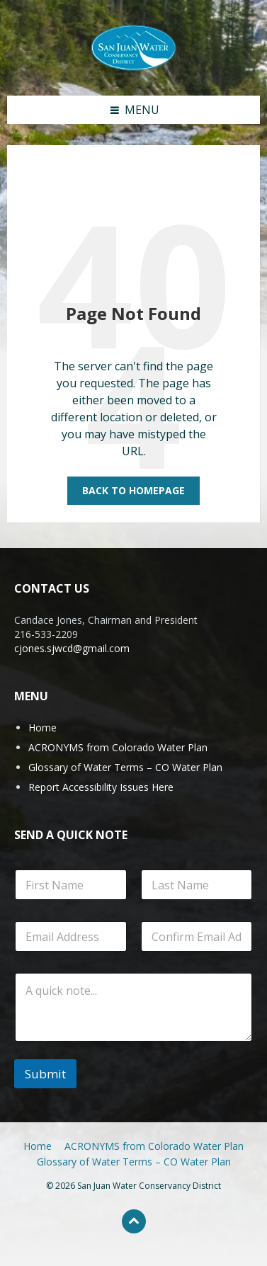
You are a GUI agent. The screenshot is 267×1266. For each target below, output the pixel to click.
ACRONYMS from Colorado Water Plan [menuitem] (154, 1146)
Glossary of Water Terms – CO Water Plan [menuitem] (134, 1161)
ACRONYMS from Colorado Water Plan (118, 747)
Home (42, 727)
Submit (45, 1074)
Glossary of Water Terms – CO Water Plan (125, 767)
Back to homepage (133, 490)
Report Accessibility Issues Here (101, 787)
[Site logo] (133, 47)
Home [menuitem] (37, 1146)
